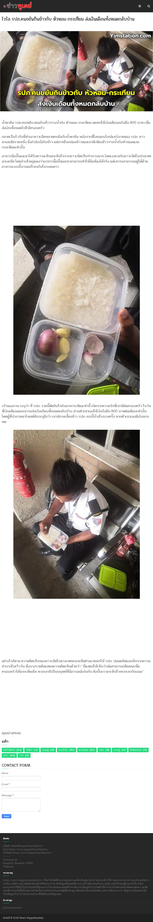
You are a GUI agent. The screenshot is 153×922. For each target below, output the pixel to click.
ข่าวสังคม (83, 750)
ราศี (21, 755)
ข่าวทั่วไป (63, 750)
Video (29, 750)
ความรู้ (117, 750)
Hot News (9, 750)
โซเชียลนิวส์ (135, 750)
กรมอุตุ (45, 750)
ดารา (6, 755)
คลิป (101, 750)
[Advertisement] (76, 195)
